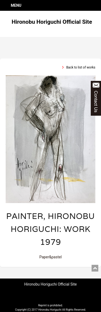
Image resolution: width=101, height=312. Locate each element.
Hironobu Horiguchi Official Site (52, 22)
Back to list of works (80, 67)
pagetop (95, 268)
